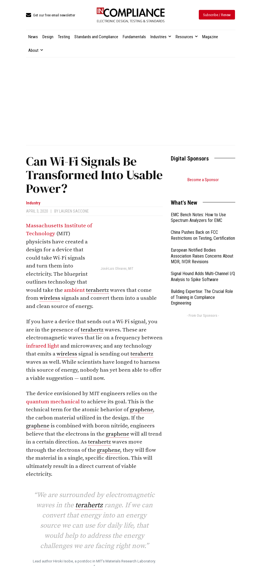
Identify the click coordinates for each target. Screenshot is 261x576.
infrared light (43, 346)
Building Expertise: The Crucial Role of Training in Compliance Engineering (202, 290)
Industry (33, 203)
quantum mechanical (53, 402)
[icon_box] (50, 15)
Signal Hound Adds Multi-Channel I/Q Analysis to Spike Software (203, 269)
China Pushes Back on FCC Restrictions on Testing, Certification (203, 228)
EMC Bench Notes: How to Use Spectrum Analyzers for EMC (198, 210)
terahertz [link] (97, 290)
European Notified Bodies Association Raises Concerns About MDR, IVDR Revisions (202, 249)
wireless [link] (50, 298)
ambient (75, 290)
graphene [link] (141, 409)
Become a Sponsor (203, 179)
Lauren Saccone (74, 211)
